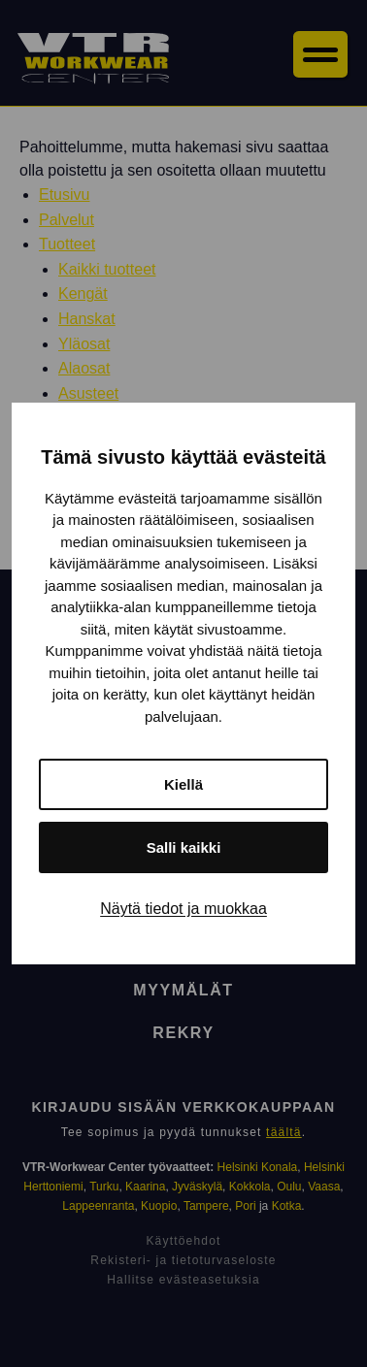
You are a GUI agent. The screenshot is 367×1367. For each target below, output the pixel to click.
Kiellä (183, 784)
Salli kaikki (184, 847)
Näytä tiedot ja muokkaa (183, 908)
